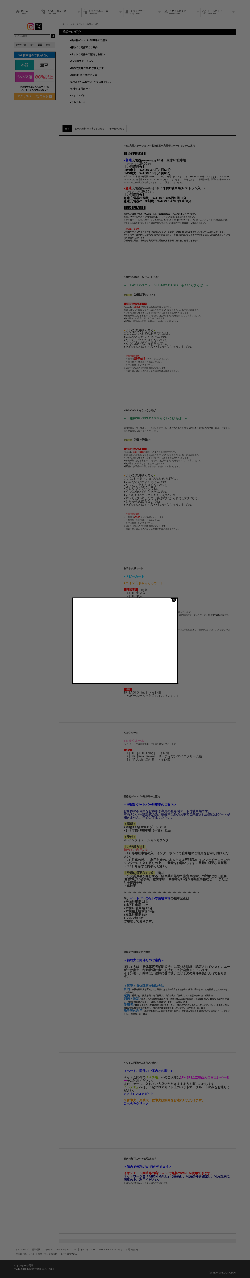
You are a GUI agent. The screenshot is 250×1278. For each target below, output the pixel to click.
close (173, 600)
